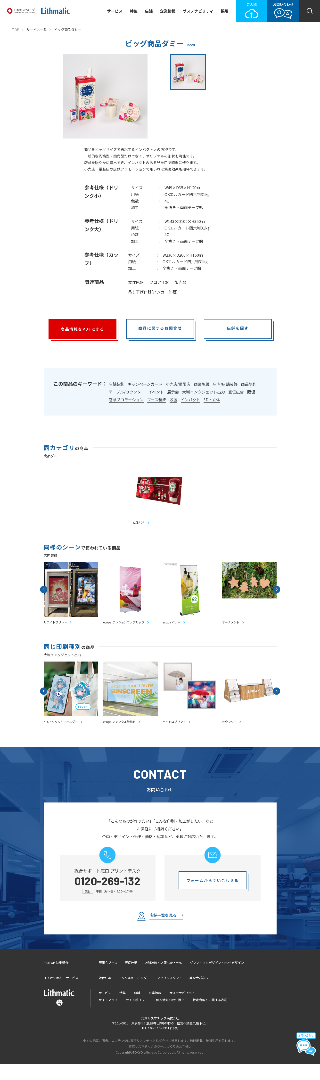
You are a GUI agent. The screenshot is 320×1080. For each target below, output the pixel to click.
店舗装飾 (116, 384)
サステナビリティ (198, 11)
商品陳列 (248, 384)
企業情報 (167, 11)
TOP (15, 29)
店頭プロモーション (126, 399)
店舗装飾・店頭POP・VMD (163, 979)
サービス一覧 (36, 29)
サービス (115, 11)
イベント (156, 392)
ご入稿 (252, 10)
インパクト (190, 399)
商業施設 (201, 384)
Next (276, 594)
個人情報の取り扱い (170, 1016)
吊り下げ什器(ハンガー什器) (153, 292)
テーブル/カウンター (127, 392)
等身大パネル (198, 994)
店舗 (149, 11)
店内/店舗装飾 (225, 384)
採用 (225, 11)
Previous (43, 594)
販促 (251, 392)
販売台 (180, 282)
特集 (134, 11)
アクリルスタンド (169, 994)
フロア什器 (159, 282)
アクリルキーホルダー (134, 994)
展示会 (173, 392)
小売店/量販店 (178, 384)
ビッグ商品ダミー (67, 29)
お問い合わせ (283, 10)
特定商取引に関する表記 (210, 1016)
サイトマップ (107, 1016)
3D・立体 (212, 399)
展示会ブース (108, 979)
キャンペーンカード (145, 384)
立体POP (136, 282)
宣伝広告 (236, 392)
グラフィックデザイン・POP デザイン (217, 979)
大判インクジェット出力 (203, 392)
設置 (173, 399)
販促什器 (131, 979)
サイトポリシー (137, 1016)
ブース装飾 (156, 399)
